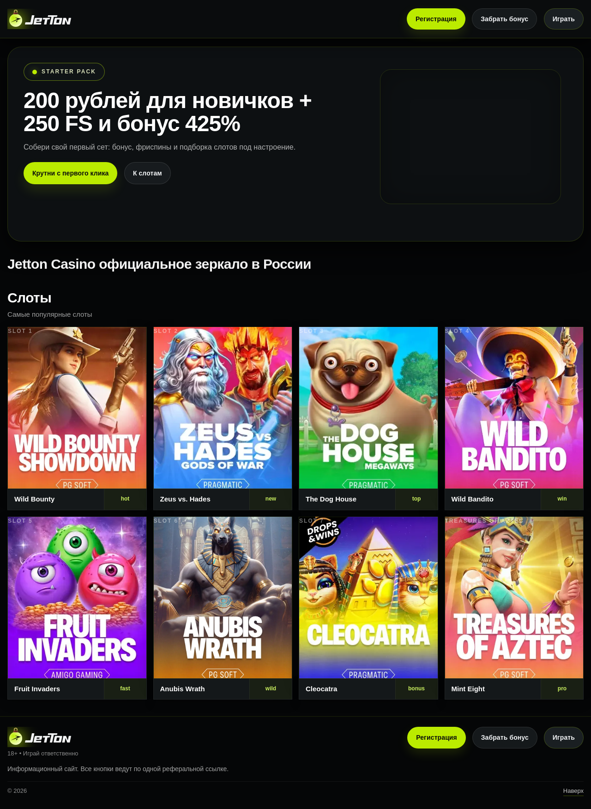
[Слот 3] (368, 418)
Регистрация (436, 19)
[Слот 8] (514, 608)
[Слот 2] (223, 418)
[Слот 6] (223, 608)
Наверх (573, 790)
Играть (564, 19)
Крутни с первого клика (70, 173)
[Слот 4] (514, 418)
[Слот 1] (77, 418)
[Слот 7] (368, 608)
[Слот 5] (77, 608)
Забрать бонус (504, 19)
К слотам (147, 173)
